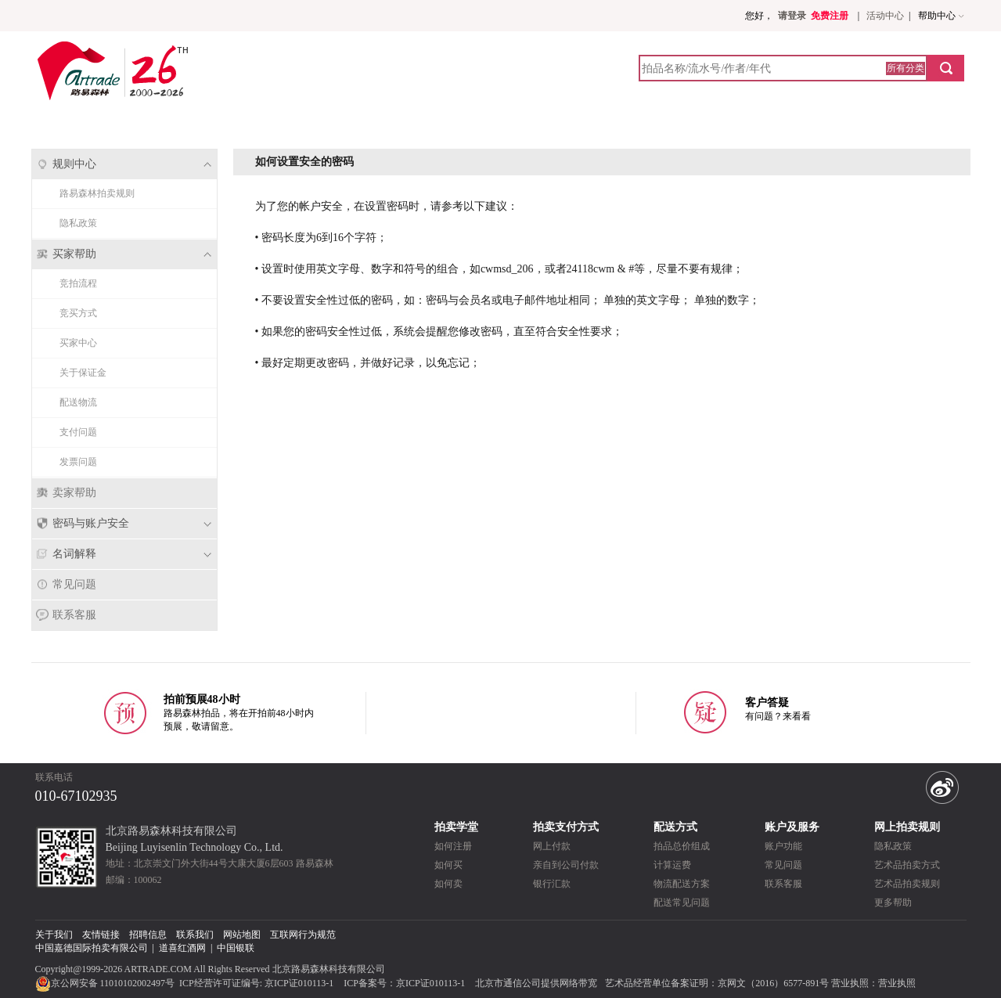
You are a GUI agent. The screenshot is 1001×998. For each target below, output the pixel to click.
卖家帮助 (74, 493)
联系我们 (195, 934)
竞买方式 (78, 313)
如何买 (448, 864)
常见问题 (74, 584)
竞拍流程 (78, 283)
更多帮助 (893, 902)
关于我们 (54, 934)
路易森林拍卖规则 (97, 193)
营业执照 (897, 983)
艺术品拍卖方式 (907, 864)
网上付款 (552, 846)
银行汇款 (552, 883)
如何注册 (453, 846)
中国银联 (235, 947)
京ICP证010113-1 (299, 983)
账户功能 (783, 846)
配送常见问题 (682, 902)
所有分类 (905, 68)
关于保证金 (82, 372)
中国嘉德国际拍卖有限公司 (91, 947)
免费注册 (829, 15)
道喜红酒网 (182, 947)
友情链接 (101, 934)
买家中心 (78, 342)
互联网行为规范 (303, 934)
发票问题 (78, 461)
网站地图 (242, 934)
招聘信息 (148, 934)
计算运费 (672, 864)
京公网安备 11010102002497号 (106, 983)
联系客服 (74, 615)
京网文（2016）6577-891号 (773, 983)
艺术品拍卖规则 (907, 883)
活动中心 (885, 15)
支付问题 (78, 432)
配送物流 (78, 402)
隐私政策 (78, 223)
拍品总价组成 (682, 846)
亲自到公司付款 (566, 864)
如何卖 (448, 883)
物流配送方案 (682, 883)
